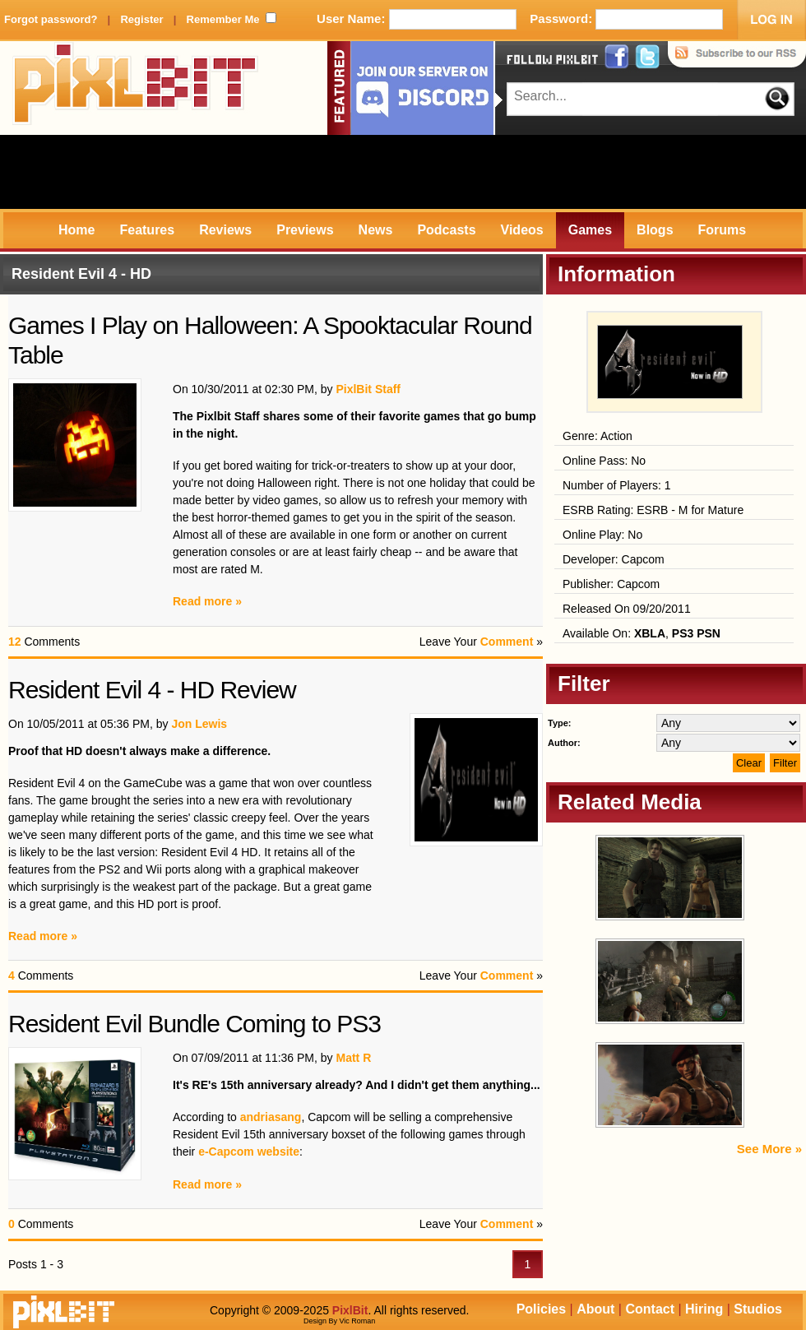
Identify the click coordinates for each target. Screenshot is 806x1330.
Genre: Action (597, 436)
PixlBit (135, 88)
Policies (541, 1309)
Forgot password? (50, 19)
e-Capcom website (248, 1151)
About (595, 1309)
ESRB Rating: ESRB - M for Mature (653, 510)
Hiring (704, 1309)
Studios (758, 1309)
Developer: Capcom (614, 559)
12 (14, 641)
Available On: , (641, 633)
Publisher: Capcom (611, 584)
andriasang (271, 1117)
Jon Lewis (199, 723)
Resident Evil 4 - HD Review (152, 689)
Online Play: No (602, 534)
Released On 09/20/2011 (627, 608)
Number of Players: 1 (617, 485)
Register (141, 19)
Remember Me (223, 19)
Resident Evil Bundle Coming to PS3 (194, 1023)
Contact (649, 1309)
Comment (507, 641)
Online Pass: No (604, 460)
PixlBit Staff (368, 389)
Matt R (353, 1057)
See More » (769, 1149)
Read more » (207, 601)
